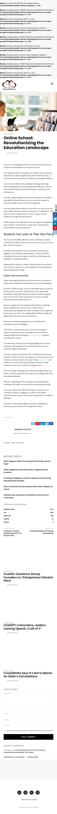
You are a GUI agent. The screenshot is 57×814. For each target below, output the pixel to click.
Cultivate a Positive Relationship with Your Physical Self (13, 533)
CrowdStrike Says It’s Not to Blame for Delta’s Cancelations (28, 674)
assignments (43, 360)
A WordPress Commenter (14, 757)
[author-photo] (5, 585)
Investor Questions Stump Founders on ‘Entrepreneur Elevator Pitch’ (28, 577)
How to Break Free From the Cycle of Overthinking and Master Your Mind (24, 751)
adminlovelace (12, 153)
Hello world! (33, 757)
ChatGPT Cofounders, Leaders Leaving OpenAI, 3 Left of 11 (25, 626)
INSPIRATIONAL (9, 134)
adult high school (35, 335)
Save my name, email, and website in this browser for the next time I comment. (29, 731)
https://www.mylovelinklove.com (22, 433)
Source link (8, 417)
